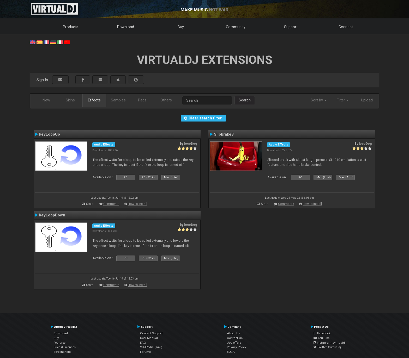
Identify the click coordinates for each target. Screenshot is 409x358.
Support (291, 27)
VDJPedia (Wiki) (151, 347)
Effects (94, 100)
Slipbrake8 (224, 134)
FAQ (143, 342)
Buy (181, 27)
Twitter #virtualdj (327, 347)
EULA (231, 352)
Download (125, 27)
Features (59, 342)
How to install (137, 204)
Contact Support (151, 333)
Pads (142, 100)
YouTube (321, 338)
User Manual (149, 338)
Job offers (234, 342)
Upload (367, 100)
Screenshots (62, 352)
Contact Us (235, 338)
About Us (233, 333)
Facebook (322, 333)
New (46, 100)
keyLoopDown (52, 215)
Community (235, 27)
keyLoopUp (49, 134)
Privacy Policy (236, 347)
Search (245, 100)
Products (70, 27)
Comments (111, 204)
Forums (145, 352)
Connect (346, 27)
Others (166, 100)
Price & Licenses (64, 347)
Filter (343, 100)
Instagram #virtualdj (330, 342)
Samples (118, 100)
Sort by (319, 100)
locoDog (190, 143)
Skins (70, 100)
